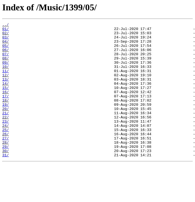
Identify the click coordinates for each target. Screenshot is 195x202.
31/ (5, 181)
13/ (5, 90)
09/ (5, 70)
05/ (5, 50)
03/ (5, 40)
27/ (5, 161)
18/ (5, 116)
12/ (5, 85)
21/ (5, 131)
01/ (5, 30)
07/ (5, 60)
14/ (5, 95)
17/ (5, 111)
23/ (5, 141)
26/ (5, 156)
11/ (5, 80)
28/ (5, 166)
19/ (5, 121)
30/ (5, 176)
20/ (5, 126)
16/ (5, 106)
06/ (5, 55)
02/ (5, 35)
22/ (5, 136)
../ (5, 25)
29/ (5, 171)
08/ (5, 65)
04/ (5, 45)
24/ (5, 146)
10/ (5, 75)
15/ (5, 101)
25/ (5, 151)
